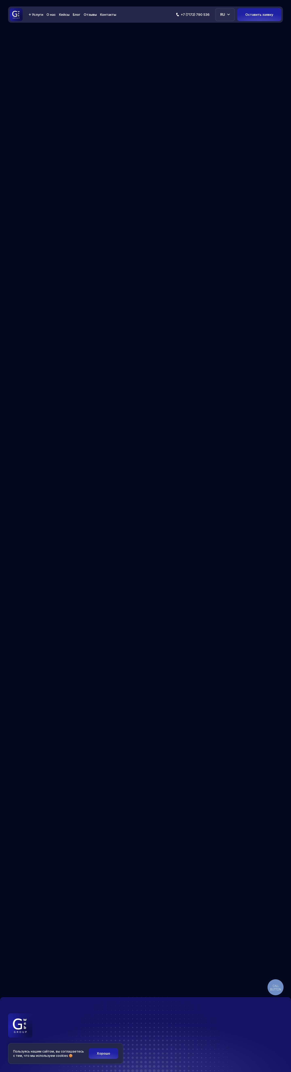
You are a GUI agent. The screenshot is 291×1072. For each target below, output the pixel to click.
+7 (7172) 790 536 (195, 15)
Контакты (108, 15)
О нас (51, 15)
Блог (76, 15)
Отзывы (90, 15)
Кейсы (64, 15)
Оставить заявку (259, 15)
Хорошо (103, 1053)
